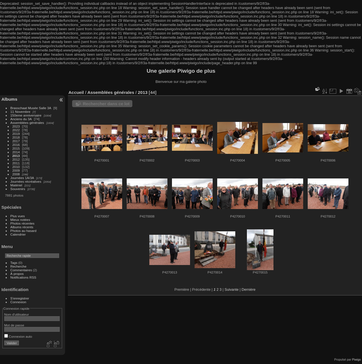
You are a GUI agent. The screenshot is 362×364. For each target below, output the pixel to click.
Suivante (232, 289)
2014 (16, 152)
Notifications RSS (23, 277)
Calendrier (18, 234)
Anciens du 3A (21, 119)
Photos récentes (22, 223)
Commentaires (21, 270)
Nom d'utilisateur (16, 314)
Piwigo (356, 359)
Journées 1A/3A (22, 178)
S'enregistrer (19, 298)
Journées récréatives (25, 181)
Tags (14, 262)
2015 (16, 148)
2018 (16, 137)
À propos (17, 273)
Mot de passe (14, 325)
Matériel (16, 185)
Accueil (76, 92)
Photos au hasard (23, 230)
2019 (16, 133)
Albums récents (21, 227)
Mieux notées (20, 219)
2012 (16, 159)
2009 (16, 170)
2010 (16, 167)
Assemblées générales (27, 122)
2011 (16, 163)
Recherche (18, 266)
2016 (16, 145)
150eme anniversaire (26, 115)
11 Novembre (20, 111)
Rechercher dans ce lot (106, 103)
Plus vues (17, 216)
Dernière (248, 289)
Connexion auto (18, 336)
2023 (16, 126)
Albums (9, 99)
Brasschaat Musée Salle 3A (30, 108)
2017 (16, 141)
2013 (16, 156)
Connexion (18, 302)
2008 (16, 174)
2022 (16, 130)
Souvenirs (17, 189)
